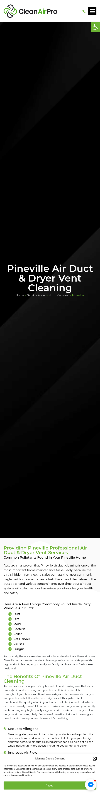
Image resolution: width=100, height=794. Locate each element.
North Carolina (59, 295)
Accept (50, 785)
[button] (95, 27)
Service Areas (36, 295)
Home (20, 295)
